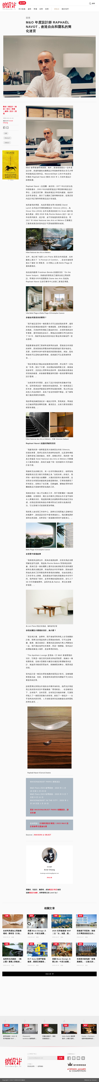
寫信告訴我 (31, 1066)
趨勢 (29, 9)
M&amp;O (7, 138)
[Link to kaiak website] (76, 1064)
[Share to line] (7, 127)
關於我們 (65, 9)
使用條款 (40, 1066)
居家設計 (7, 142)
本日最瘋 (22, 9)
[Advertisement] (10, 214)
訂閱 (22, 3)
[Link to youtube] (78, 1058)
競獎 (47, 9)
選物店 (56, 9)
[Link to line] (74, 1058)
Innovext (94, 1080)
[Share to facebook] (4, 127)
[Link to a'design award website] (76, 1070)
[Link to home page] (13, 1062)
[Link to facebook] (69, 1058)
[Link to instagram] (83, 1058)
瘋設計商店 (53, 889)
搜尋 (92, 3)
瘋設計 (10, 106)
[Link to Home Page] (9, 6)
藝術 (4, 106)
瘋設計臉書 (33, 893)
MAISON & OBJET (42, 835)
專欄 (35, 9)
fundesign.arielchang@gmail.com (49, 873)
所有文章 (49, 877)
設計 (11, 111)
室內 (8, 109)
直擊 (41, 9)
